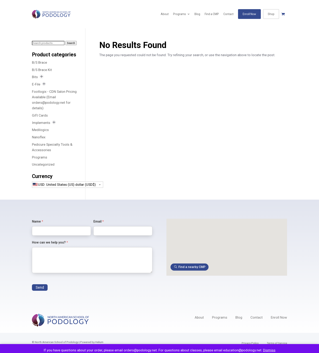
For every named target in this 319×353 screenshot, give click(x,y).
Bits (35, 77)
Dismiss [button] (269, 350)
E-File (36, 84)
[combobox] (67, 184)
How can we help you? (50, 242)
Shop (271, 14)
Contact (228, 14)
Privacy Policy (250, 343)
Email (98, 221)
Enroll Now (249, 14)
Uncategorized (43, 164)
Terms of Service (277, 343)
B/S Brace (39, 62)
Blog (197, 14)
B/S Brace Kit (42, 70)
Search (71, 43)
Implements (41, 123)
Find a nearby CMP (191, 267)
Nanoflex (38, 137)
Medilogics (40, 130)
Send (40, 287)
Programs (179, 14)
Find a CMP (212, 14)
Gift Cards (40, 115)
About (165, 14)
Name (37, 221)
